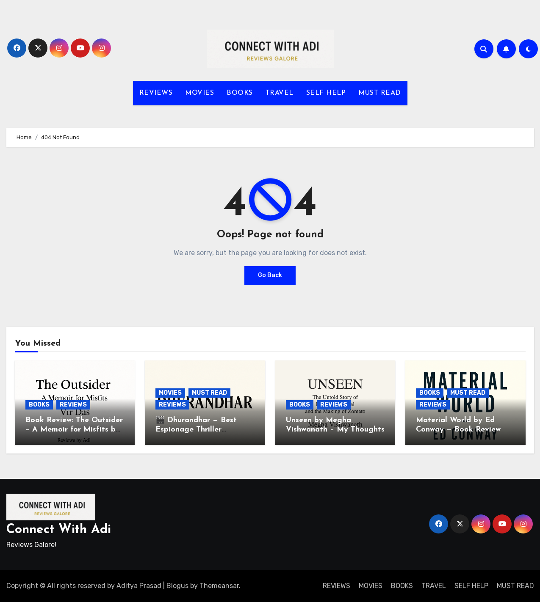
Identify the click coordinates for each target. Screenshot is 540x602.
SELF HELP (326, 93)
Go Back (270, 275)
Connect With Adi (58, 529)
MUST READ (379, 93)
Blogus (177, 586)
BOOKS (240, 93)
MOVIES (199, 93)
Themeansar (219, 586)
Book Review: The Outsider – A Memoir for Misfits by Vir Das (74, 429)
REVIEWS (156, 93)
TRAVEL (280, 93)
